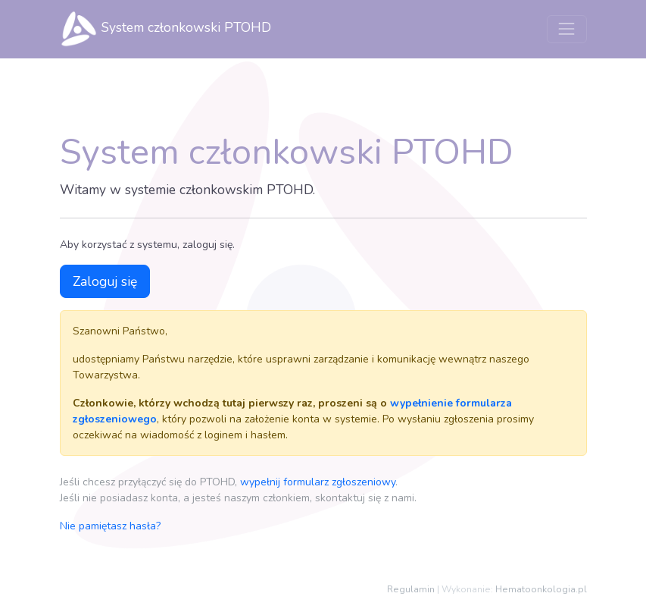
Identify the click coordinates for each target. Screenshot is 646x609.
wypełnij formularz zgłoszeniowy (317, 482)
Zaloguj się (105, 281)
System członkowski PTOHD (166, 29)
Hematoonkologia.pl (541, 589)
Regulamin (411, 589)
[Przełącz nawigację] (566, 28)
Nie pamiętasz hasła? (110, 526)
